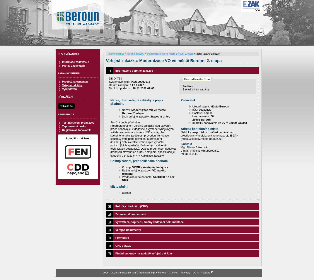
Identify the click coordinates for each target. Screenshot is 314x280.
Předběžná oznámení (75, 81)
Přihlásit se (66, 106)
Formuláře (122, 237)
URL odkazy (123, 245)
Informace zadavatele (75, 62)
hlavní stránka (116, 53)
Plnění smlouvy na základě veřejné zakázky (143, 253)
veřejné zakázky (135, 53)
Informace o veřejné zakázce (134, 70)
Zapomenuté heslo (73, 126)
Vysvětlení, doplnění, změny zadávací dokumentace (149, 222)
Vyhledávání (70, 89)
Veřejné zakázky (72, 85)
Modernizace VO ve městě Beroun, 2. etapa (170, 53)
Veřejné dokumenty (128, 230)
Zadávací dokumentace (130, 214)
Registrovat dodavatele (76, 130)
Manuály (185, 272)
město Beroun (78, 16)
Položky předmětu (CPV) (131, 206)
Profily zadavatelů (73, 65)
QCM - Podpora (201, 272)
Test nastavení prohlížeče (78, 122)
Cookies (173, 272)
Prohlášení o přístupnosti (152, 272)
